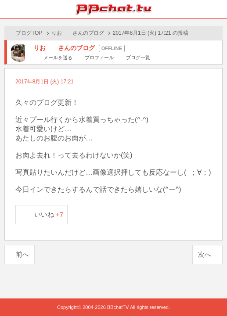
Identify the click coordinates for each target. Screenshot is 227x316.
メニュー (218, 9)
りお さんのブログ (77, 33)
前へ (22, 254)
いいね (49, 214)
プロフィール (99, 57)
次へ (204, 254)
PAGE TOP (211, 292)
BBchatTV (113, 9)
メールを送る (57, 57)
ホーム (9, 9)
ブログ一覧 (138, 57)
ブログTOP (29, 33)
